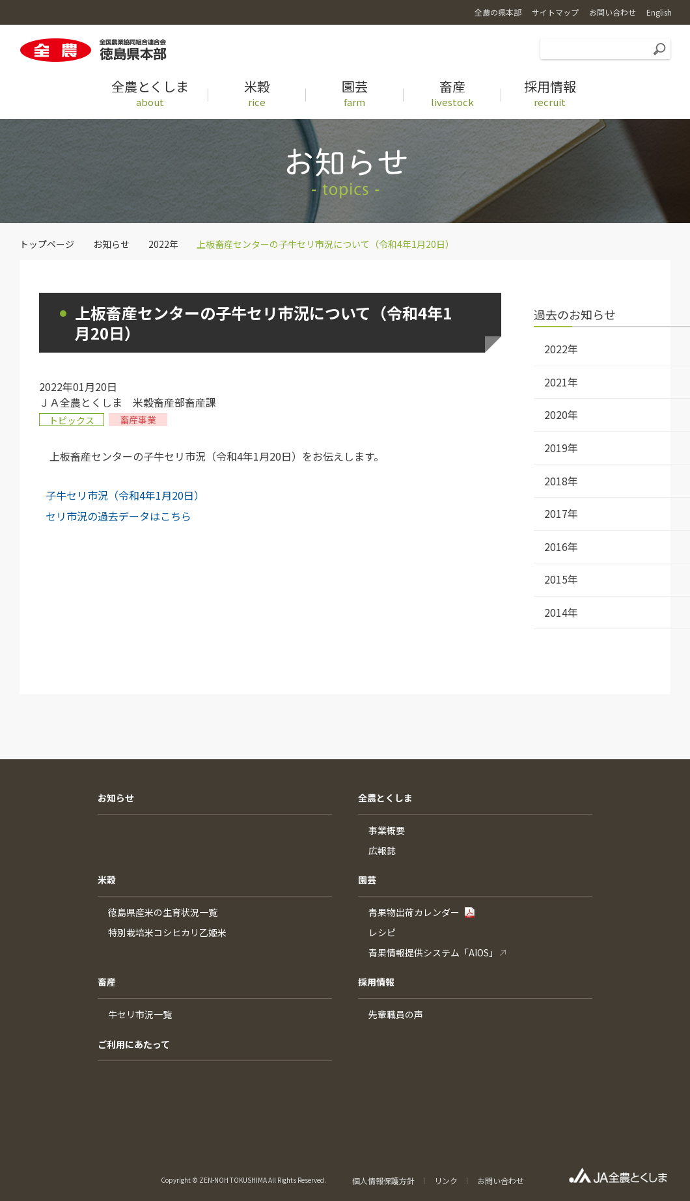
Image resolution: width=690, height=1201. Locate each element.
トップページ (47, 243)
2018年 (561, 481)
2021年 (561, 382)
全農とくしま (385, 797)
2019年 (561, 447)
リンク (446, 1180)
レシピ (382, 932)
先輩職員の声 (395, 1014)
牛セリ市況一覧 (140, 1014)
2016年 (561, 546)
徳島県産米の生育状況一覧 (162, 912)
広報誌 (382, 850)
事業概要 (386, 830)
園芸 (367, 879)
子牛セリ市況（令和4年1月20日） (125, 495)
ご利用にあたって (134, 1044)
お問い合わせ (500, 1180)
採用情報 (376, 981)
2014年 (561, 612)
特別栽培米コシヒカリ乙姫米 (167, 932)
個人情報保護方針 (383, 1180)
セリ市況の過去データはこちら (118, 516)
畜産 (107, 981)
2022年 (163, 243)
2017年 (561, 513)
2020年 (561, 414)
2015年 (561, 579)
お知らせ (111, 243)
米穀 (107, 879)
